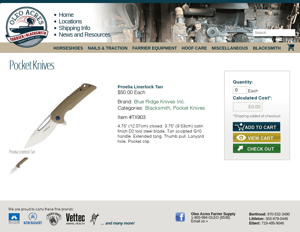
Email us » (199, 221)
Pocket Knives (31, 64)
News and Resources (84, 34)
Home (66, 14)
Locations (70, 21)
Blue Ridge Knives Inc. (159, 101)
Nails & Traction (108, 48)
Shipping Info (74, 28)
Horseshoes (68, 48)
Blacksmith (267, 48)
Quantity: (243, 81)
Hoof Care (194, 48)
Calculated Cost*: (252, 97)
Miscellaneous (230, 48)
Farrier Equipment (154, 48)
